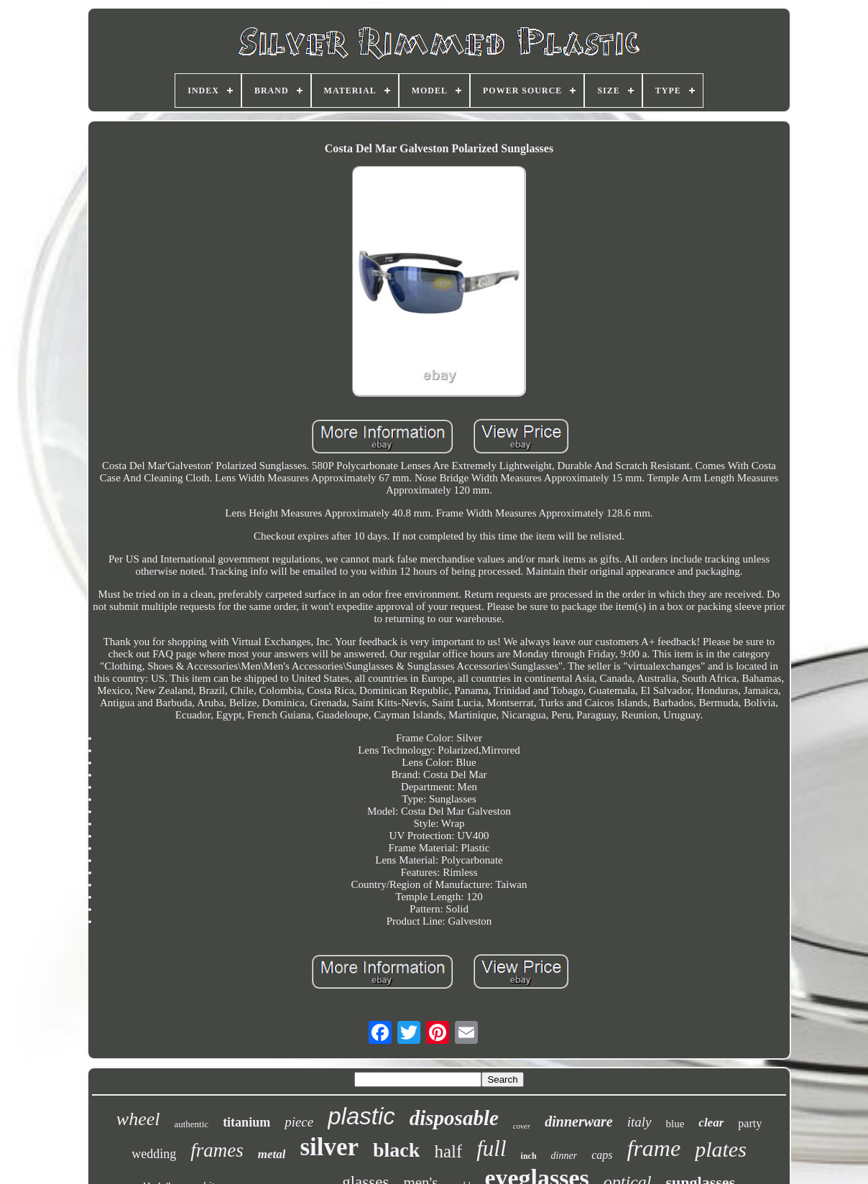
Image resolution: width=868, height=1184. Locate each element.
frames (217, 1150)
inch (529, 1156)
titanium (246, 1122)
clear (711, 1122)
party (750, 1123)
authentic (191, 1124)
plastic (361, 1116)
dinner (564, 1155)
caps (601, 1155)
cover (521, 1125)
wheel (138, 1119)
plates (721, 1149)
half (448, 1151)
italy (639, 1121)
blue (675, 1123)
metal (272, 1154)
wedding (153, 1154)
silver (329, 1147)
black (396, 1150)
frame (654, 1148)
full (491, 1148)
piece (299, 1121)
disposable (454, 1117)
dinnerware (578, 1121)
